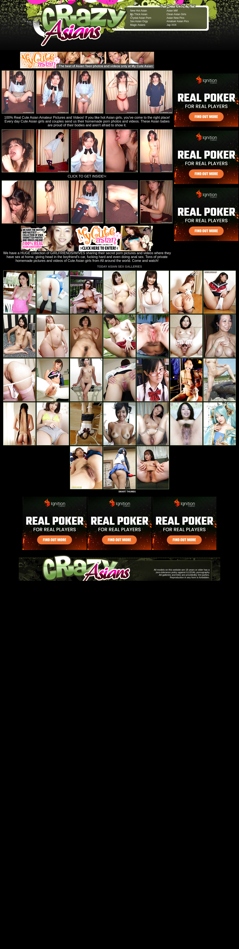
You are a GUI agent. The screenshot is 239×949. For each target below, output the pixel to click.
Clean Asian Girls (176, 14)
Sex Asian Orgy (139, 21)
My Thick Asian (138, 14)
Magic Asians (137, 24)
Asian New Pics (175, 17)
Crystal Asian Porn (140, 17)
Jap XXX (171, 24)
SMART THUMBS (127, 491)
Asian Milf (172, 10)
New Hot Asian (138, 10)
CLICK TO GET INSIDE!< (87, 176)
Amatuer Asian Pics (177, 21)
